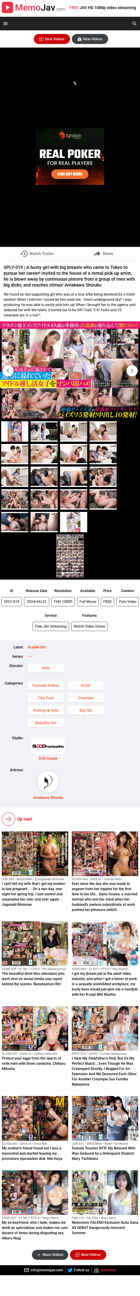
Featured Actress (45, 685)
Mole (46, 668)
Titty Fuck (46, 698)
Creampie (85, 698)
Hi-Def (86, 685)
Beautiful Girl (45, 723)
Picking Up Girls (45, 710)
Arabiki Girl (37, 647)
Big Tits (86, 710)
